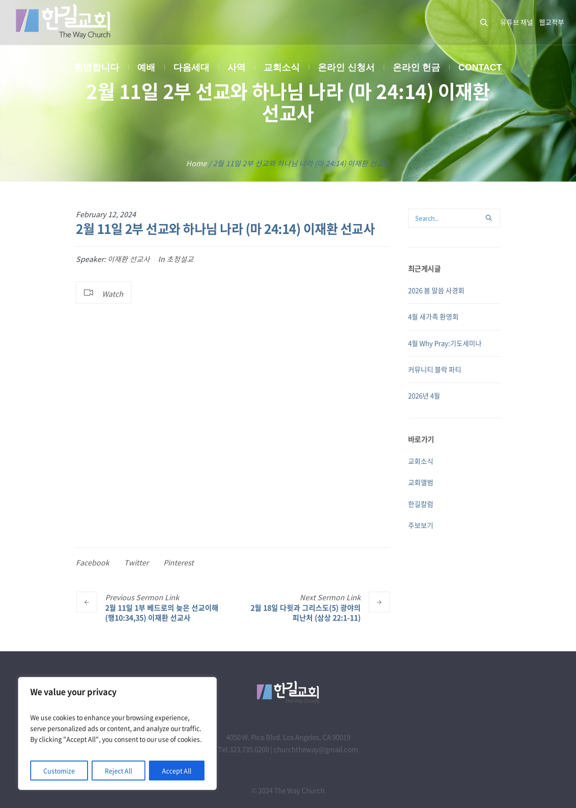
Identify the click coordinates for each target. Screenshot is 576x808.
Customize (59, 770)
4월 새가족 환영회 (433, 317)
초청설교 (180, 258)
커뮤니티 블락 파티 (434, 369)
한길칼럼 (420, 504)
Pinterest (178, 562)
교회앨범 (420, 482)
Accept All (176, 770)
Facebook (92, 562)
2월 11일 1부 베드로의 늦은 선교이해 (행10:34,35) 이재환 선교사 (161, 612)
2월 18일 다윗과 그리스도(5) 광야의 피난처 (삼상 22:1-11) (306, 612)
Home (196, 163)
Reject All (118, 770)
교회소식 (420, 461)
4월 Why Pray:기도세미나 (445, 343)
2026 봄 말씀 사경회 (436, 290)
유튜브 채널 (516, 22)
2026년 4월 (424, 396)
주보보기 (420, 525)
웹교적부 (551, 22)
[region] (117, 733)
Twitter (136, 562)
